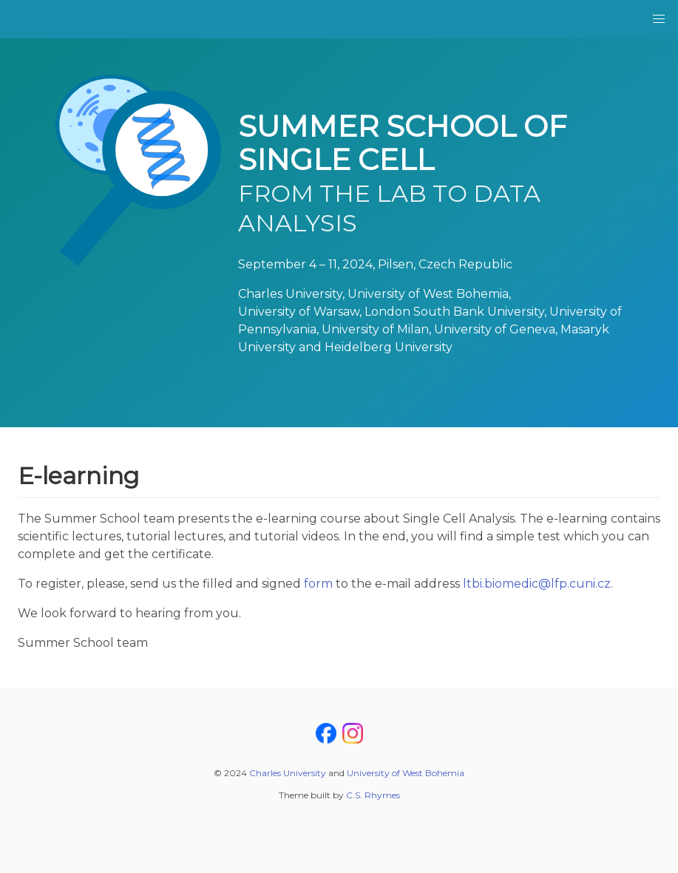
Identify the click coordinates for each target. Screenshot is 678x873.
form (318, 584)
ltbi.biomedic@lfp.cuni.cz (537, 584)
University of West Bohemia (405, 772)
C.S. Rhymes (373, 795)
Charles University (287, 772)
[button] (659, 19)
